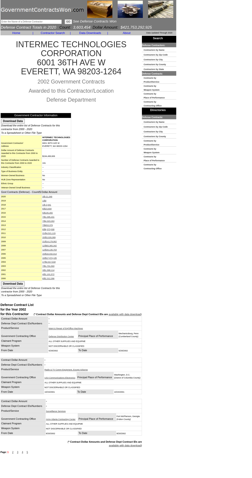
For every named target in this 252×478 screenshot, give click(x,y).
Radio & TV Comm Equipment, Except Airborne (66, 370)
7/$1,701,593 (48, 266)
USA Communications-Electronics (59, 378)
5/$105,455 (47, 213)
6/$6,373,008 (48, 229)
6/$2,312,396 (48, 278)
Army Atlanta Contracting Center (61, 419)
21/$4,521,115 (49, 233)
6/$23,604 (46, 209)
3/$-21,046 (47, 196)
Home (16, 33)
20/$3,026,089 (49, 237)
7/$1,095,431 (48, 217)
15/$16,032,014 (49, 254)
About (126, 33)
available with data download (125, 314)
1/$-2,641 (46, 205)
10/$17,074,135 (49, 258)
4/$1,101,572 (48, 274)
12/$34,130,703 (49, 250)
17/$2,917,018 (49, 262)
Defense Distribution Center (61, 336)
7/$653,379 (47, 225)
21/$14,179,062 (49, 241)
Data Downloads (90, 33)
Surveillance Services (56, 411)
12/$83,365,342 (49, 246)
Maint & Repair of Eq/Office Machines (66, 328)
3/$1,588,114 (48, 270)
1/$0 (44, 201)
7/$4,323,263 (48, 221)
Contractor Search (53, 33)
